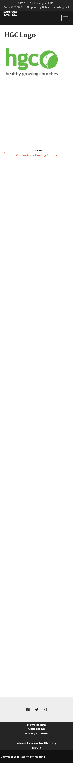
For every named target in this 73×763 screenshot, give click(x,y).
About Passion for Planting (36, 743)
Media (36, 747)
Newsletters (36, 725)
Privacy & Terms (36, 733)
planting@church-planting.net (50, 7)
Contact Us (36, 729)
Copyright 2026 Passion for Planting (23, 756)
